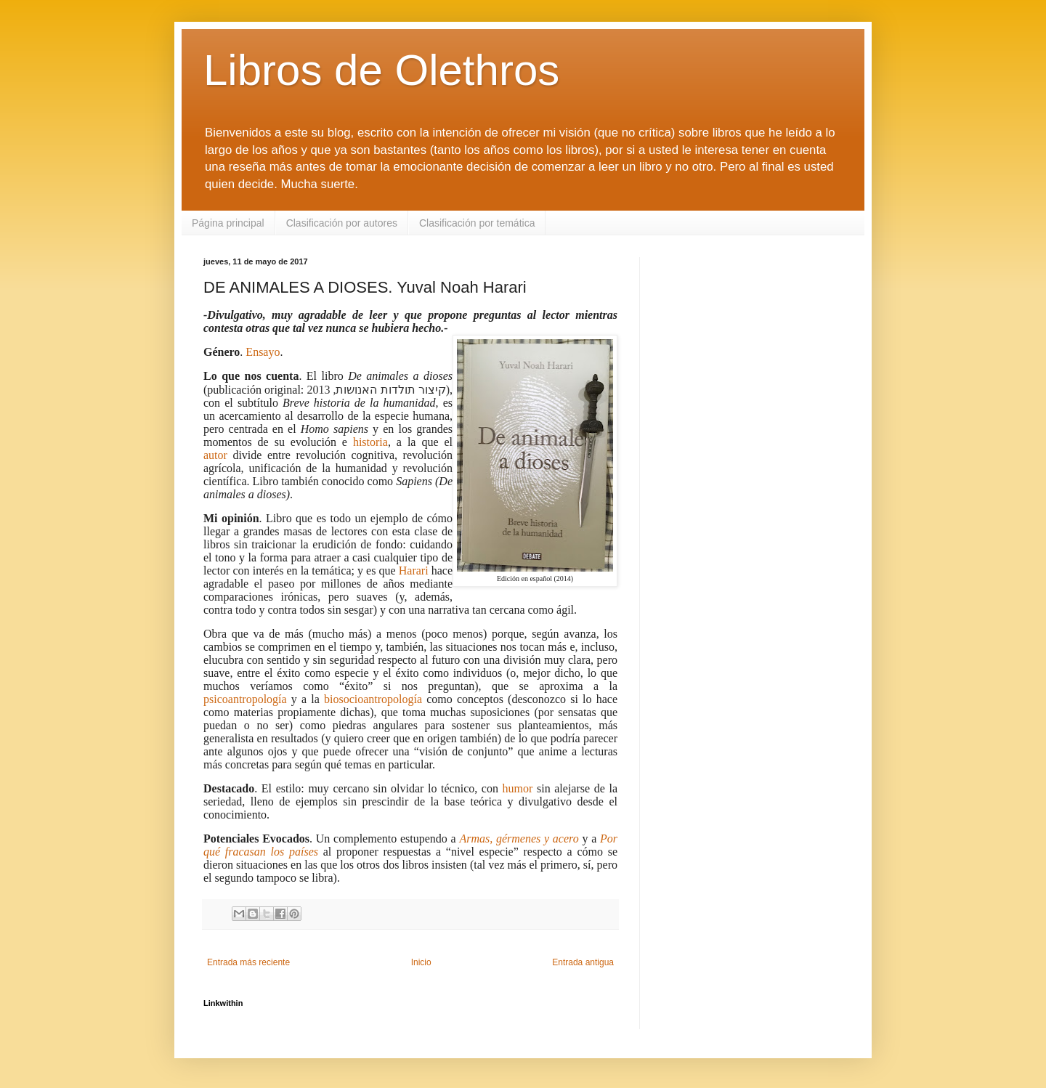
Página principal (228, 223)
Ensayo (263, 352)
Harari (414, 570)
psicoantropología (245, 699)
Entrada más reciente (248, 962)
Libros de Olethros (381, 70)
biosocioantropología (373, 699)
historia (370, 442)
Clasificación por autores (341, 223)
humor (518, 788)
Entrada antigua (583, 962)
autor (215, 455)
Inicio (421, 962)
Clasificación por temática (477, 223)
